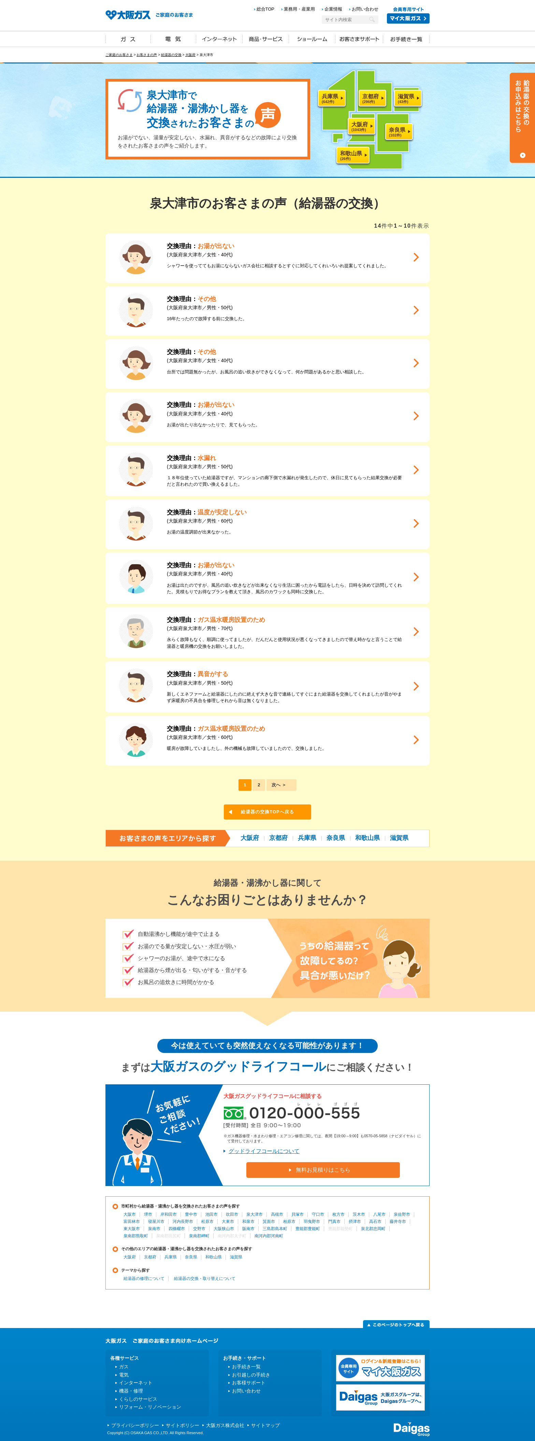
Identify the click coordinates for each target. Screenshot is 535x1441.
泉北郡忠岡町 (373, 1228)
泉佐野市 (402, 1214)
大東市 (228, 1221)
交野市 (199, 1228)
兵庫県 (307, 837)
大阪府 (190, 55)
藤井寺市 (398, 1221)
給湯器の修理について (144, 1278)
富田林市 (132, 1221)
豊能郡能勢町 (340, 1228)
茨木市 (359, 1214)
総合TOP (266, 9)
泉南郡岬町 (199, 1235)
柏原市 (289, 1221)
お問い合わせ (365, 9)
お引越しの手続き (251, 1375)
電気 (173, 38)
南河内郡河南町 (269, 1235)
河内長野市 (183, 1221)
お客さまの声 (146, 55)
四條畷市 (177, 1228)
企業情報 (333, 9)
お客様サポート (248, 1382)
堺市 (148, 1214)
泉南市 (154, 1228)
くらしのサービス (138, 1399)
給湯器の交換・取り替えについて (204, 1278)
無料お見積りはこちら (323, 1170)
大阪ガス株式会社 (225, 1425)
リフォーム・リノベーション (150, 1407)
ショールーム (312, 38)
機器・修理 (131, 1391)
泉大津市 (254, 1214)
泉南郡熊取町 (136, 1235)
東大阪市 (132, 1228)
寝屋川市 (156, 1221)
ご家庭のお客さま (119, 55)
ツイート (406, 186)
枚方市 (338, 1214)
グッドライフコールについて (264, 1151)
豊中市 (191, 1214)
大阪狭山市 (224, 1228)
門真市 (334, 1221)
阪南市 (248, 1228)
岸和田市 (168, 1214)
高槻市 (277, 1214)
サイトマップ (265, 1425)
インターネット (219, 38)
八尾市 (379, 1214)
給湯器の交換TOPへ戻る (267, 811)
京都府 (278, 837)
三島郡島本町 (275, 1228)
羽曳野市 (312, 1221)
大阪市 (130, 1214)
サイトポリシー (182, 1425)
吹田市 (232, 1214)
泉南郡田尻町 (168, 1235)
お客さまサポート (359, 38)
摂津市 (355, 1221)
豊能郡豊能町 (307, 1228)
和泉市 (248, 1221)
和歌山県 (367, 837)
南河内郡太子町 (232, 1235)
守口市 (318, 1214)
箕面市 (269, 1221)
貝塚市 (297, 1214)
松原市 (207, 1221)
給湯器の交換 (171, 55)
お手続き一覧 (406, 38)
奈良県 (336, 837)
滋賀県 (399, 837)
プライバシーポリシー (135, 1425)
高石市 (375, 1221)
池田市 (211, 1214)
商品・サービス (266, 38)
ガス (128, 38)
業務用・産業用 (299, 9)
